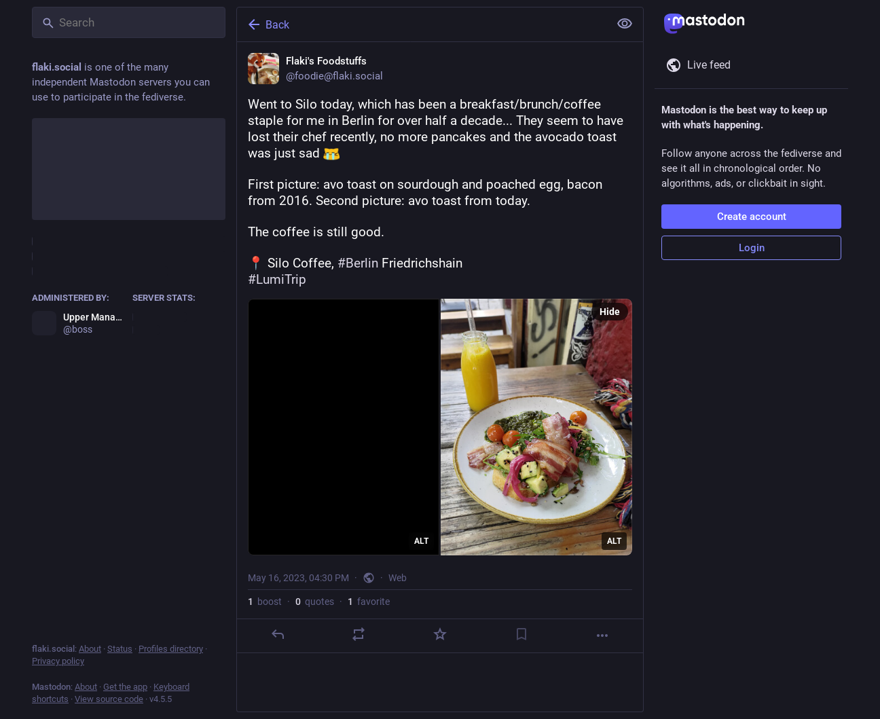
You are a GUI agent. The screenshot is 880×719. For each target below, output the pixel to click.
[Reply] (278, 634)
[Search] (128, 22)
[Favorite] (440, 634)
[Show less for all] (624, 23)
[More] (602, 635)
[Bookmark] (521, 634)
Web (397, 577)
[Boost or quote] (358, 634)
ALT (421, 541)
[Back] (421, 24)
